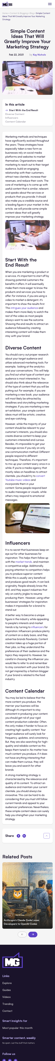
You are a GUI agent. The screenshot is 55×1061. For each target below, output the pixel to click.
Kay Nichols (39, 54)
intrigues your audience (24, 308)
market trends (23, 561)
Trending (7, 1003)
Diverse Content (14, 114)
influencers (37, 627)
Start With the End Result (23, 110)
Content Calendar (15, 121)
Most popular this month (17, 1027)
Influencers (11, 118)
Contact (7, 1010)
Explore (7, 983)
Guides (6, 990)
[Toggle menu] (50, 4)
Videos (6, 996)
